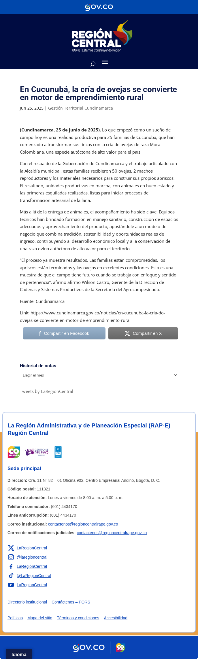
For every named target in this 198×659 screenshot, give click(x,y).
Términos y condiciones (78, 618)
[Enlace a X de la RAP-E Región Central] (27, 548)
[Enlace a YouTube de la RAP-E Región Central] (27, 584)
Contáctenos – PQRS (71, 602)
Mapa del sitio (39, 618)
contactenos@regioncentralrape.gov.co (83, 524)
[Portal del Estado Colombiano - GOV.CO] (99, 7)
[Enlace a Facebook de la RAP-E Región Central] (27, 566)
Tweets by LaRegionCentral (46, 391)
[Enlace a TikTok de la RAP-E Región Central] (29, 575)
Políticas (15, 618)
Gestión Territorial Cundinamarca (80, 108)
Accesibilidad (115, 618)
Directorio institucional (27, 602)
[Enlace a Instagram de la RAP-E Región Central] (27, 557)
